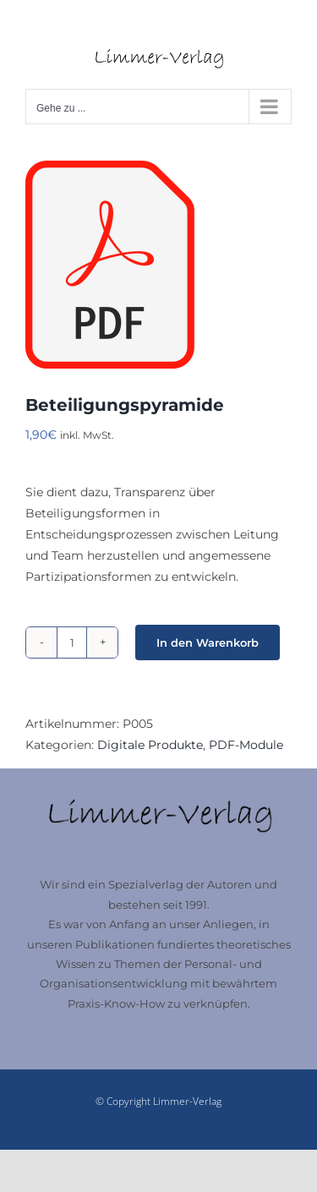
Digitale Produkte (150, 744)
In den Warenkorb (207, 642)
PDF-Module (246, 744)
